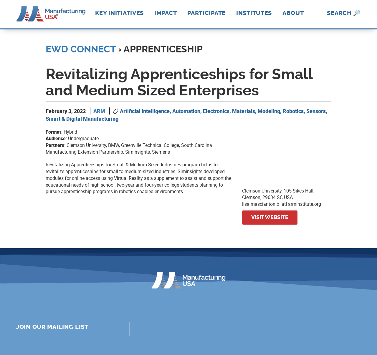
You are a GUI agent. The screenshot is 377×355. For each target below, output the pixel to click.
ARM (99, 111)
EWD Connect (81, 49)
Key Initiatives (119, 13)
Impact (165, 13)
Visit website (269, 217)
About (293, 13)
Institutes (254, 13)
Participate (206, 13)
